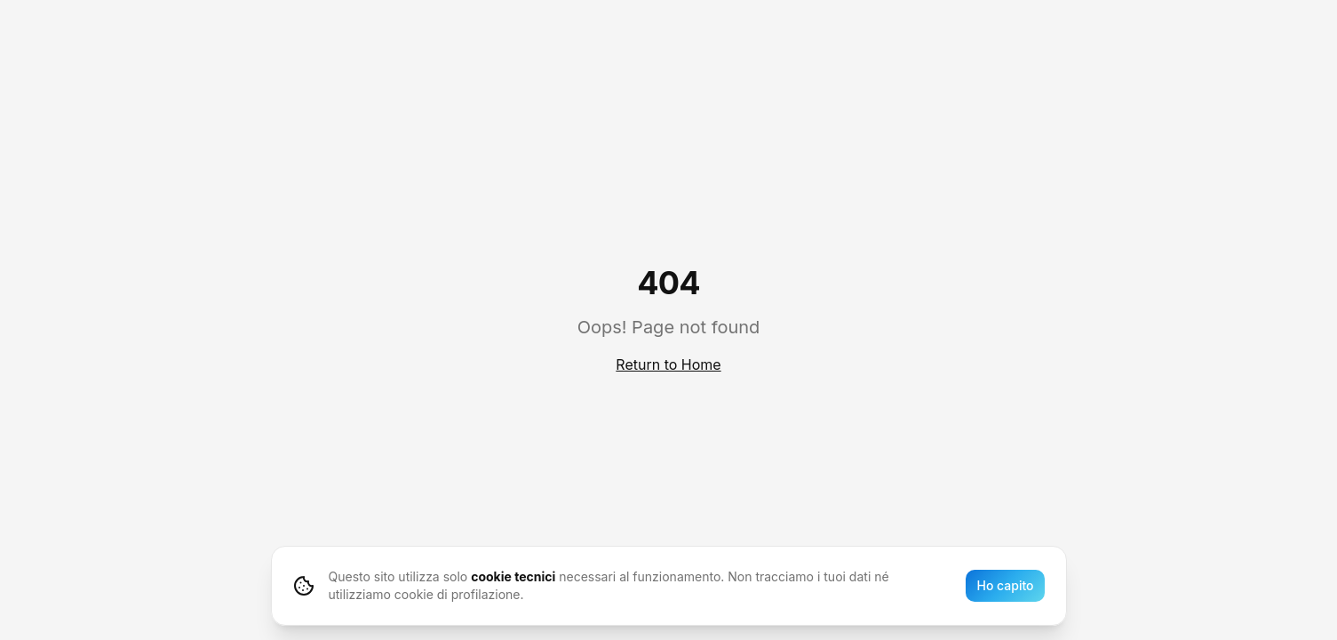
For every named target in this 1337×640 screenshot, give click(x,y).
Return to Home (668, 364)
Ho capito (1004, 585)
